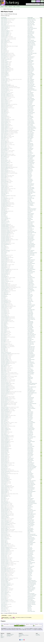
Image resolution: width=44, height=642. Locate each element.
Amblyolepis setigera (5, 72)
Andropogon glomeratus (10, 87)
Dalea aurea (5, 333)
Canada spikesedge (31, 397)
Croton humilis (3, 297)
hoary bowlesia (30, 179)
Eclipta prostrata (4, 395)
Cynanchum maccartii (6, 319)
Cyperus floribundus (7, 327)
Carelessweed (30, 65)
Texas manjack (30, 276)
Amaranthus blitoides (6, 62)
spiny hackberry (30, 211)
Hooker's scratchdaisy (31, 290)
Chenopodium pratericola (6, 240)
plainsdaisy (29, 360)
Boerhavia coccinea (5, 157)
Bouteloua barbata (4, 169)
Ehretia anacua (8, 396)
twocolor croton (30, 300)
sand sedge (29, 199)
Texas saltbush (30, 138)
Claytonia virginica (4, 252)
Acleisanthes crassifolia (6, 34)
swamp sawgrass (30, 251)
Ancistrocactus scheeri (9, 86)
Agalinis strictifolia (6, 42)
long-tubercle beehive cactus (32, 287)
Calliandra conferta (5, 187)
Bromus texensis (6, 182)
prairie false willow (30, 144)
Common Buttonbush (31, 221)
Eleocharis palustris (7, 401)
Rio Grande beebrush (31, 56)
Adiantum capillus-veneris (5, 40)
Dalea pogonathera (5, 347)
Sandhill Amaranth (30, 61)
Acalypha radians (4, 29)
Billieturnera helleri (8, 155)
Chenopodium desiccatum (7, 238)
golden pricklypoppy (31, 98)
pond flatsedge (30, 328)
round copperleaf (30, 27)
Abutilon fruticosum (6, 21)
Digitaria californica (6, 365)
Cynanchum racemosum (7, 320)
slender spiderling (30, 161)
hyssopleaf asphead (31, 122)
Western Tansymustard (31, 354)
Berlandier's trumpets (31, 36)
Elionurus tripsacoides (8, 403)
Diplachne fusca (9, 372)
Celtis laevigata (4, 212)
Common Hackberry (31, 213)
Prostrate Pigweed (30, 60)
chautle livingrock (30, 107)
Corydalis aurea (4, 282)
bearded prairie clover (31, 347)
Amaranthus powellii (6, 67)
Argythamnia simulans (6, 106)
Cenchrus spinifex (4, 219)
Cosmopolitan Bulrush (31, 162)
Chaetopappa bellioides (8, 226)
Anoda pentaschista (5, 91)
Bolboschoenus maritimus (6, 162)
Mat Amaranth (30, 62)
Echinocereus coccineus (6, 384)
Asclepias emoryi (6, 117)
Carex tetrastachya (5, 201)
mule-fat (29, 142)
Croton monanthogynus (6, 302)
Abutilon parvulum (5, 23)
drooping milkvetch (31, 129)
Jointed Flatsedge (30, 322)
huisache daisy (30, 72)
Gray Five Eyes (30, 230)
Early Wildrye (30, 404)
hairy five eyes (30, 233)
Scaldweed (29, 308)
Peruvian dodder (30, 312)
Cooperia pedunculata (5, 274)
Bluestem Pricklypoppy (31, 99)
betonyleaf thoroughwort (31, 269)
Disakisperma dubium (9, 373)
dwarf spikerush (30, 402)
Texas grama (30, 176)
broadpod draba (30, 378)
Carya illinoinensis (7, 206)
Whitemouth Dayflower (31, 263)
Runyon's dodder (30, 314)
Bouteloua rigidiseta (6, 176)
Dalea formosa (4, 338)
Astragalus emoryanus (6, 125)
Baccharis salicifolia (7, 142)
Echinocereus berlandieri (8, 383)
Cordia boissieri (4, 275)
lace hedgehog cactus (31, 391)
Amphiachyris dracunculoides (7, 85)
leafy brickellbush (30, 180)
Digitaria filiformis (5, 366)
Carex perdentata (5, 199)
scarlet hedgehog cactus (31, 384)
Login (42, 1)
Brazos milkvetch (30, 124)
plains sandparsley (31, 80)
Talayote (29, 320)
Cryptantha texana (6, 307)
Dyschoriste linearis (8, 379)
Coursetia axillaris (7, 289)
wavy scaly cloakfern (31, 132)
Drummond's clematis (31, 255)
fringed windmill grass (31, 245)
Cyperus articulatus (4, 322)
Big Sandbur (29, 218)
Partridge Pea (30, 227)
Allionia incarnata (4, 48)
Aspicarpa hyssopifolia (6, 122)
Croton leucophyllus (5, 300)
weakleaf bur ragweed (31, 74)
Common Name (30, 17)
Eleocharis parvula (9, 402)
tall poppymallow (30, 189)
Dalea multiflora (6, 341)
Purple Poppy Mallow (31, 188)
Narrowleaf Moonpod (31, 31)
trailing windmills (30, 48)
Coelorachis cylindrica (7, 259)
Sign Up (33, 1)
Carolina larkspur (30, 352)
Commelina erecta (4, 263)
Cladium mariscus (5, 251)
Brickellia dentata (6, 180)
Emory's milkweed (30, 117)
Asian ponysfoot (30, 364)
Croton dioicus (4, 295)
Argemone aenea (6, 98)
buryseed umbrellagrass (31, 408)
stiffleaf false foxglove (31, 42)
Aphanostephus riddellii (7, 94)
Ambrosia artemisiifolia (5, 73)
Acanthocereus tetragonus (7, 30)
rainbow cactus (30, 388)
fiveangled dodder (30, 313)
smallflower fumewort (31, 284)
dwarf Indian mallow (31, 23)
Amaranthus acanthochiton (6, 59)
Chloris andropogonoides (6, 244)
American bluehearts (31, 183)
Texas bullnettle (30, 257)
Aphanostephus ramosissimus (6, 93)
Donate (38, 1)
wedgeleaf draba (30, 377)
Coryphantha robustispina (11, 287)
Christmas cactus (30, 316)
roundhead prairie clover (31, 341)
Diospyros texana (5, 371)
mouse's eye (30, 154)
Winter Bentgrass (30, 46)
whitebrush (29, 55)
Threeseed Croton (30, 301)
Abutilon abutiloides (8, 18)
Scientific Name (3, 17)
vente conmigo (30, 296)
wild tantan (29, 358)
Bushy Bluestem (30, 87)
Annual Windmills (30, 47)
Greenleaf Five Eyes (31, 231)
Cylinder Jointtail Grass (31, 259)
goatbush (29, 207)
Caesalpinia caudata (7, 186)
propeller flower (30, 54)
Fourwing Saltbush (31, 135)
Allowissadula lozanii (7, 53)
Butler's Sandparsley (31, 79)
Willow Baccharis (30, 143)
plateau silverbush (30, 106)
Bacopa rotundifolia (6, 148)
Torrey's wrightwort (31, 205)
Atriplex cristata (7, 136)
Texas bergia (30, 151)
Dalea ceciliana (5, 335)
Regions (10, 6)
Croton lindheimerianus (6, 301)
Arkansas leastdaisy (31, 225)
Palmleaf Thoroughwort (31, 271)
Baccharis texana (7, 144)
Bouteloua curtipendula (7, 170)
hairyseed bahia (30, 149)
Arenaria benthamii (8, 97)
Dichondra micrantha (5, 364)
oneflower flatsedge (31, 331)
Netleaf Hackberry (30, 214)
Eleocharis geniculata (7, 397)
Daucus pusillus (4, 351)
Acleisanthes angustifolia (5, 31)
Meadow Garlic (30, 49)
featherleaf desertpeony (31, 37)
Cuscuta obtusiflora (5, 312)
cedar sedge (29, 200)
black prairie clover (31, 339)
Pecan (29, 206)
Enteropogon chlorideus (8, 408)
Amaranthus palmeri (6, 65)
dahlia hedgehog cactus (31, 390)
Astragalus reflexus (6, 129)
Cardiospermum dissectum (8, 195)
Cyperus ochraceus (5, 328)
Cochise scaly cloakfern (31, 130)
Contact (18, 6)
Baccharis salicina (6, 143)
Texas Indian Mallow (31, 21)
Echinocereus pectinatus (8, 388)
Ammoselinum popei (6, 80)
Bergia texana (7, 151)
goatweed (29, 194)
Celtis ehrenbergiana (7, 211)
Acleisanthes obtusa (7, 36)
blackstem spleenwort (31, 123)
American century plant (31, 43)
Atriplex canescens (6, 135)
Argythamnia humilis (9, 104)
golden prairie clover (31, 333)
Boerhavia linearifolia (5, 160)
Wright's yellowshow (31, 81)
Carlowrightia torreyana (6, 205)
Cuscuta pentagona (5, 313)
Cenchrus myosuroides (5, 218)
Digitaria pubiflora (6, 370)
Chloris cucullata (4, 246)
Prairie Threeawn (30, 111)
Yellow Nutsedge (30, 326)
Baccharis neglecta (5, 141)
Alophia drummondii (7, 54)
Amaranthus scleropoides (7, 68)
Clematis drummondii (7, 255)
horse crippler (30, 382)
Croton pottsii (6, 303)
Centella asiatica (5, 220)
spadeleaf (29, 220)
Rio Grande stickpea (31, 187)
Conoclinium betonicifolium (9, 269)
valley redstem (30, 78)
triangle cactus (30, 30)
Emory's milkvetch (30, 125)
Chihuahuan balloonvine (31, 195)
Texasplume (29, 150)
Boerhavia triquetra (6, 161)
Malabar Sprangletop (31, 372)
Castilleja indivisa (5, 208)
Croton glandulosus (4, 296)
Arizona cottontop (30, 365)
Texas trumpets (30, 34)
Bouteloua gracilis (9, 173)
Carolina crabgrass (31, 370)
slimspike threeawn (31, 110)
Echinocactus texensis (6, 382)
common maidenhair (31, 40)
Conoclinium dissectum (6, 271)
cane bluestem (30, 164)
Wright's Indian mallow (31, 24)
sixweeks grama (30, 169)
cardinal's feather (30, 29)
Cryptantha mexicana (8, 306)
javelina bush (30, 264)
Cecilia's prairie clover (31, 335)
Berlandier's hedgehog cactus (32, 383)
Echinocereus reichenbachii (11, 391)
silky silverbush (30, 103)
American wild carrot (31, 351)
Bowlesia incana (5, 179)
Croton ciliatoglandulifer (6, 294)
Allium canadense (4, 49)
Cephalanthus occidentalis (5, 221)
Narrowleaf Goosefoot (31, 239)
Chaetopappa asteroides (7, 225)
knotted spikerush (30, 398)
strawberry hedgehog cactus (32, 392)
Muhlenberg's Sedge (31, 198)
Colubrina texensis (8, 262)
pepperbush (29, 297)
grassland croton (30, 295)
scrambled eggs (30, 282)
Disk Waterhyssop (30, 148)
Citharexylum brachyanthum (8, 250)
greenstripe (29, 59)
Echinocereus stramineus (8, 392)
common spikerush (31, 401)
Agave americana (4, 43)
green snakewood (30, 268)
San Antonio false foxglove (32, 41)
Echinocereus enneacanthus (7, 385)
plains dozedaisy (30, 93)
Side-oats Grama (30, 170)
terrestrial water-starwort (31, 192)
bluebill (29, 256)
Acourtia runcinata (8, 37)
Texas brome (30, 182)
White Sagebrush (30, 116)
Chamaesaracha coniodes (9, 230)
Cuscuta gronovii (6, 308)
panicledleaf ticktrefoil (31, 359)
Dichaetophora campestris (6, 360)
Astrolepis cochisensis (10, 130)
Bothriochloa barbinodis (7, 164)
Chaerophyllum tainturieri (6, 224)
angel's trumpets (30, 35)
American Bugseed (31, 281)
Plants (6, 6)
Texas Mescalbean (31, 353)
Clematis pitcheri (6, 256)
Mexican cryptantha (31, 306)
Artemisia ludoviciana (5, 116)
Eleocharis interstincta (8, 398)
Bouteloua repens (7, 175)
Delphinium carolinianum (6, 352)
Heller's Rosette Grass (31, 363)
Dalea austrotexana (6, 334)
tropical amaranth (30, 66)
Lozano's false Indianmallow (32, 53)
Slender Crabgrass (31, 366)
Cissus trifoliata (4, 249)
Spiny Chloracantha (31, 243)
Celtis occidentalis (4, 213)
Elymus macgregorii (8, 404)
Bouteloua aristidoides (7, 168)
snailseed (29, 258)
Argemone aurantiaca (6, 100)
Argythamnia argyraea (5, 103)
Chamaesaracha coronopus (8, 231)
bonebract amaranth (31, 68)
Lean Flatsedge (30, 332)
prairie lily (29, 274)
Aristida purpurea (4, 113)
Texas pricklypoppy (31, 100)
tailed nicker (29, 186)
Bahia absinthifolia (5, 149)
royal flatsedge (30, 325)
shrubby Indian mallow (31, 18)
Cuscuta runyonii (5, 314)
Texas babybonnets (31, 289)
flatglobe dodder (30, 315)
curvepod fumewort (31, 283)
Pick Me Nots (30, 307)
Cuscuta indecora (5, 309)
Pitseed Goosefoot (30, 237)
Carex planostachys (5, 200)
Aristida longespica (5, 110)
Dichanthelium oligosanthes (8, 363)
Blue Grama (29, 173)
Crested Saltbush (30, 136)
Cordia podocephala (5, 276)
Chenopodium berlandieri (6, 237)
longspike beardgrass (31, 167)
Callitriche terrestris (5, 192)
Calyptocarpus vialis (5, 193)
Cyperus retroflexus (5, 331)
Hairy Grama (30, 174)
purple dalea (29, 340)
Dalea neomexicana (6, 344)
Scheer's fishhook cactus (31, 86)
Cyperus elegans (4, 325)
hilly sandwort (30, 97)
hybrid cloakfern (30, 131)
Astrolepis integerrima (9, 131)
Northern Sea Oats (31, 236)
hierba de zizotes (30, 119)
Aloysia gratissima (8, 55)
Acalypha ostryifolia (5, 28)
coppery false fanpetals (31, 155)
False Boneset (30, 181)
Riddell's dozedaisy (31, 94)
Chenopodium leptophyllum (9, 239)
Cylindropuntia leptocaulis (8, 316)
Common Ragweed (31, 73)
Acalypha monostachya (5, 27)
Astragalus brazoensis (6, 124)
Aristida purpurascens (5, 112)
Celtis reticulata (3, 214)
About (2, 6)
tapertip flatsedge (30, 321)
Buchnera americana (4, 183)
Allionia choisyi (4, 47)
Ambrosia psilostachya (5, 75)
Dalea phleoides (7, 346)
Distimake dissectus (9, 376)
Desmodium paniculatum (6, 359)
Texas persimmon (30, 371)
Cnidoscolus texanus (7, 257)
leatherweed (29, 303)
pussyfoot (29, 345)
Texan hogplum (30, 262)
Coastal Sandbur (30, 219)
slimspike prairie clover (31, 346)
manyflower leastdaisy (31, 226)
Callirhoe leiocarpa (6, 189)
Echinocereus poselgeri (5, 390)
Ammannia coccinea (5, 78)
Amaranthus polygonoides (5, 66)
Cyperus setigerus (6, 332)
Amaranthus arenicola (6, 61)
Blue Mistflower (30, 270)
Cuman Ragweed (30, 75)
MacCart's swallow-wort (31, 319)
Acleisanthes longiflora (6, 35)
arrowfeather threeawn (31, 112)
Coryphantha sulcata (8, 288)
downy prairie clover (31, 344)
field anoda (29, 91)
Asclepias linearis (5, 118)
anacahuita (29, 275)
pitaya (28, 385)
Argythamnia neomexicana (7, 105)
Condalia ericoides (7, 264)
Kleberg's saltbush (30, 137)
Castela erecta (4, 207)
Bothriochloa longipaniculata (9, 167)
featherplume (30, 338)
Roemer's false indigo (31, 84)
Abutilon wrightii (5, 24)
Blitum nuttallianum (5, 156)
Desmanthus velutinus (6, 357)
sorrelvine (29, 249)
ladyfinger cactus (30, 389)
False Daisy (29, 395)
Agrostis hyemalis (9, 46)
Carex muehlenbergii (7, 198)
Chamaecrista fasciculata (7, 227)
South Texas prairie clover (32, 334)
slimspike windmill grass (31, 244)
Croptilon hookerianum (8, 290)
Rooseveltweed (30, 141)
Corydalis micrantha (9, 284)
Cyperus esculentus (4, 326)
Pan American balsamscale (32, 403)
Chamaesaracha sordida (7, 233)
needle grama (30, 168)
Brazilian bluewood (31, 265)
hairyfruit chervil (30, 224)
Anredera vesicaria (7, 92)
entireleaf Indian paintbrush (32, 208)
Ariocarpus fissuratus (7, 107)
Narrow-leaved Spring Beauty (32, 252)
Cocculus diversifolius (5, 258)
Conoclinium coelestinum (6, 270)
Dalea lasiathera (5, 340)
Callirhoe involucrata (8, 188)
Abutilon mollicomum (6, 22)
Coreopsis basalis (8, 277)
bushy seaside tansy (31, 163)
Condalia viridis (5, 268)
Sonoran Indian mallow (31, 22)
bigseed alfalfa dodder (31, 309)
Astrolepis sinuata (9, 132)
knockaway (29, 396)
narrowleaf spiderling (31, 160)
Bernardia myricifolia (7, 154)
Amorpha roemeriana (6, 84)
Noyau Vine (29, 376)
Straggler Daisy (30, 193)
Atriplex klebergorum (6, 137)
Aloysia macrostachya (7, 56)
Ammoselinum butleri (11, 79)
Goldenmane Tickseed (31, 277)
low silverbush (30, 104)
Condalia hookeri (6, 265)
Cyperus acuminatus (7, 321)
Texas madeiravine (31, 92)
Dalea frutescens (5, 339)
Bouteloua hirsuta (4, 174)
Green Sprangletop (31, 373)
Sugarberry (29, 212)
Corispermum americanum (7, 281)
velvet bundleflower (31, 357)
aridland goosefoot (30, 238)
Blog (14, 6)
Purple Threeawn (30, 113)
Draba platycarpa (6, 378)
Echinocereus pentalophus (7, 389)
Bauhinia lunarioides (7, 150)
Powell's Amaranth (30, 67)
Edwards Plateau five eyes (32, 232)
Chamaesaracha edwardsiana (7, 232)
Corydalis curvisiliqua (6, 283)
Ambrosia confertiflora (5, 74)
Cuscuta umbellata (5, 315)
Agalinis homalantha (5, 41)
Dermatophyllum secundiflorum (10, 353)
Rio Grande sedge (30, 327)
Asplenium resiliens (5, 123)
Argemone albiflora (5, 99)
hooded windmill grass (31, 246)
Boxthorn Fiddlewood (31, 250)
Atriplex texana (5, 138)
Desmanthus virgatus (6, 358)
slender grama (30, 175)
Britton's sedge (30, 201)
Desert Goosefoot (30, 240)
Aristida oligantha (5, 111)
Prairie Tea (29, 302)
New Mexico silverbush (31, 105)
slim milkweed (30, 118)
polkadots (29, 379)
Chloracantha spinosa (8, 243)
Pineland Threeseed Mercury (32, 28)
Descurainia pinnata (6, 354)
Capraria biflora (4, 194)
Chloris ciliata (4, 245)
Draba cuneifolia (7, 377)
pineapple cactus (30, 288)
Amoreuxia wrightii (5, 81)
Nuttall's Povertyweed (31, 156)
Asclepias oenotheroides (7, 119)
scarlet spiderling (30, 157)
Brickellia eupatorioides (7, 181)
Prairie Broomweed (31, 85)
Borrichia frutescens (5, 163)
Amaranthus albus (4, 60)
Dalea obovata (7, 345)
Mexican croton (30, 294)
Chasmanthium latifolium (7, 236)
